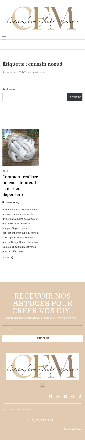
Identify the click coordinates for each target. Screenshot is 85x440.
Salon (5, 171)
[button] (42, 385)
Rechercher (75, 96)
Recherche (8, 89)
